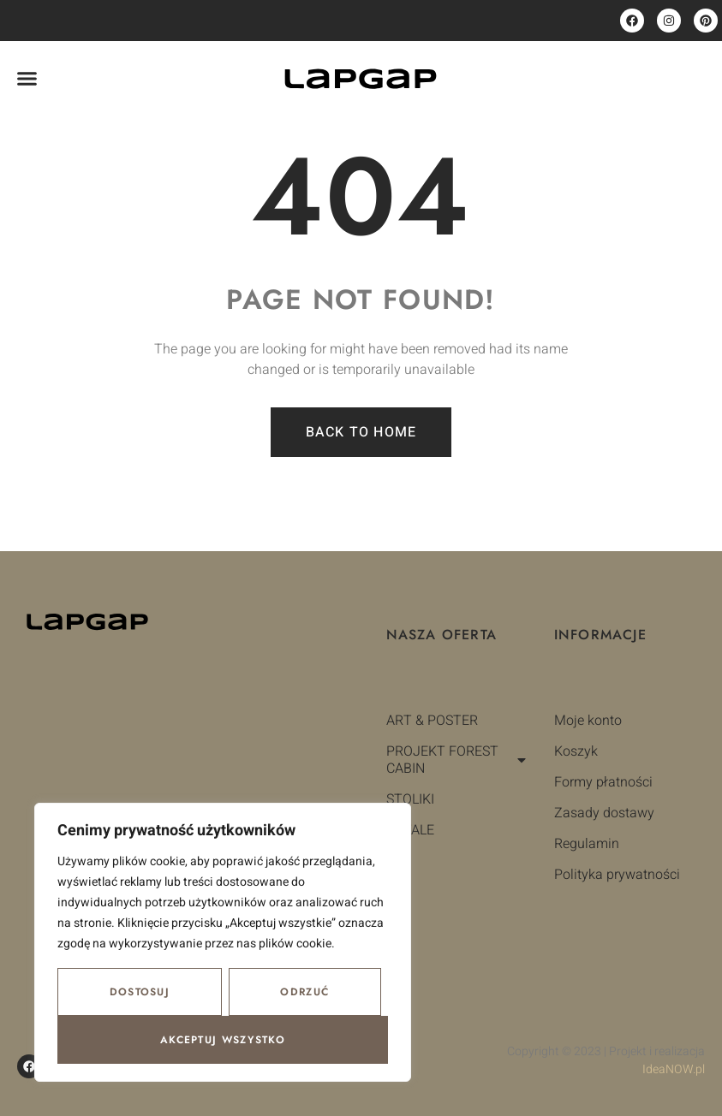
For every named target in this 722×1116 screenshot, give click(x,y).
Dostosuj (140, 992)
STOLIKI (410, 799)
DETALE (410, 830)
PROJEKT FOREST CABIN (457, 760)
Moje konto (588, 720)
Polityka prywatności (617, 874)
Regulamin (586, 844)
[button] (27, 78)
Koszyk (576, 751)
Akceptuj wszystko (222, 1040)
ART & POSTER (432, 720)
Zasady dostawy (604, 813)
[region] (222, 942)
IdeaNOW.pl (673, 1069)
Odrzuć (304, 992)
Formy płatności (603, 782)
